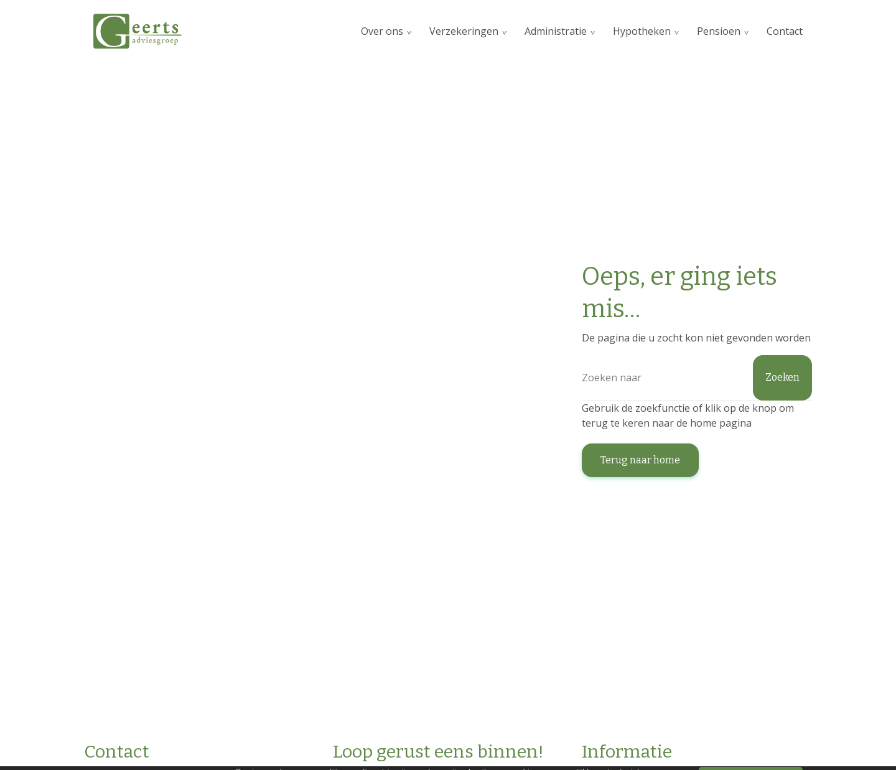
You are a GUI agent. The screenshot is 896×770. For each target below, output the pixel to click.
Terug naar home (640, 460)
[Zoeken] (697, 378)
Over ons (382, 31)
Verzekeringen (463, 31)
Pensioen (718, 31)
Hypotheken (642, 31)
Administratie (556, 31)
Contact (785, 31)
